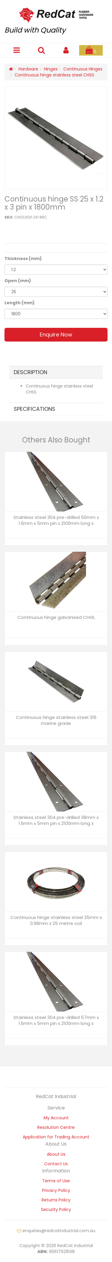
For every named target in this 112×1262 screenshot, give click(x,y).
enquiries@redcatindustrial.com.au (56, 1231)
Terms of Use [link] (56, 1181)
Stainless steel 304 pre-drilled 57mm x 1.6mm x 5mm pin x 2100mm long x (56, 1020)
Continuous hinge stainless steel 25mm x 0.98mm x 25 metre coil (56, 920)
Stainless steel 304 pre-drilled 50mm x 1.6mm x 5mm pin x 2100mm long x (56, 520)
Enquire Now (56, 334)
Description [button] (30, 372)
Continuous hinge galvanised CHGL (56, 617)
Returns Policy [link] (56, 1200)
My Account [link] (56, 1118)
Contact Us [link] (56, 1164)
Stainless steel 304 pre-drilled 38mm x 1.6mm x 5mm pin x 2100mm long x (56, 820)
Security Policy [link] (56, 1209)
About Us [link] (56, 1154)
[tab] (56, 372)
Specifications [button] (34, 409)
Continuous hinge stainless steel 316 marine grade (56, 720)
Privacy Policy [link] (56, 1190)
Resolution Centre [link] (56, 1127)
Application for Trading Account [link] (56, 1137)
